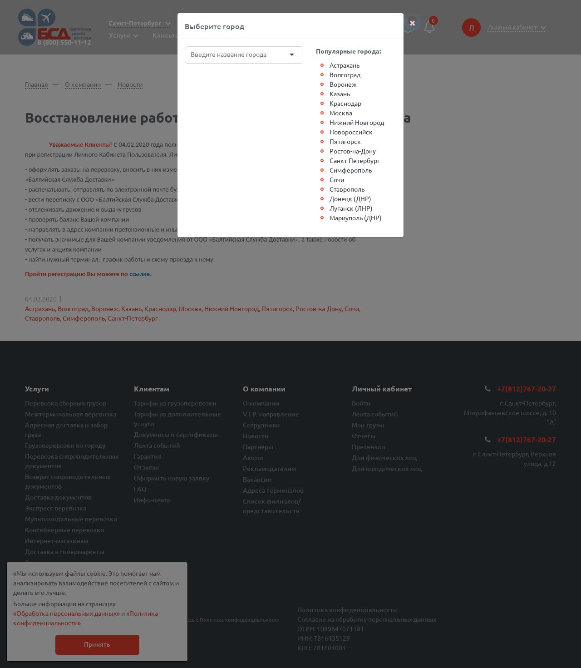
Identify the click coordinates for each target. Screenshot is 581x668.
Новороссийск (351, 132)
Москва (341, 113)
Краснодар (345, 103)
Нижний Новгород (357, 122)
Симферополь (351, 170)
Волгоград (345, 74)
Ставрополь (347, 189)
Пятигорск (345, 141)
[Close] (413, 22)
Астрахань (344, 65)
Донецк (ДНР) (350, 198)
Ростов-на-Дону (353, 151)
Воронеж (343, 84)
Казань (340, 93)
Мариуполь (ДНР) (356, 217)
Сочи (337, 179)
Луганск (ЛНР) (351, 208)
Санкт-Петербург (355, 160)
